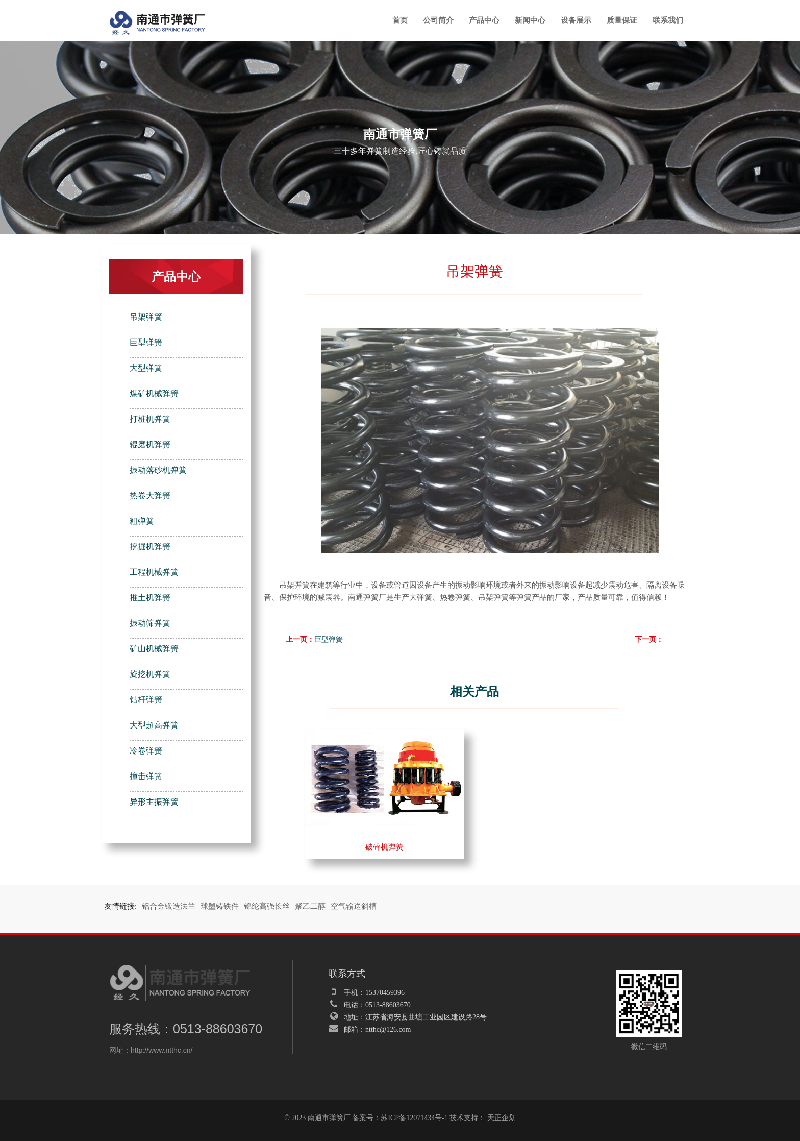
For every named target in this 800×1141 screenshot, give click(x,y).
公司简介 (438, 20)
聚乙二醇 (310, 906)
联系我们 (668, 20)
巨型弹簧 (146, 342)
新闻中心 (530, 20)
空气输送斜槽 (354, 906)
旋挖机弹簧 (150, 674)
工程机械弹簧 (154, 572)
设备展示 (576, 20)
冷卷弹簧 (146, 750)
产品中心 (484, 20)
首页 (400, 20)
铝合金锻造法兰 (168, 906)
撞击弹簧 (146, 776)
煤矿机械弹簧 (154, 393)
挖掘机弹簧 (150, 546)
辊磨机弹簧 (150, 444)
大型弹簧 (146, 367)
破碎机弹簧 (384, 847)
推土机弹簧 (150, 597)
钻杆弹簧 (146, 699)
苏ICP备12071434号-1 (414, 1118)
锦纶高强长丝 (267, 906)
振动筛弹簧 (150, 623)
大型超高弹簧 (154, 725)
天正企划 (501, 1118)
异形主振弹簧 (154, 801)
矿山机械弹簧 (154, 648)
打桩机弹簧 (150, 419)
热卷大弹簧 (150, 495)
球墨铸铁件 (220, 906)
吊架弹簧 (146, 316)
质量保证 (622, 20)
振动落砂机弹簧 (158, 470)
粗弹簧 (142, 521)
